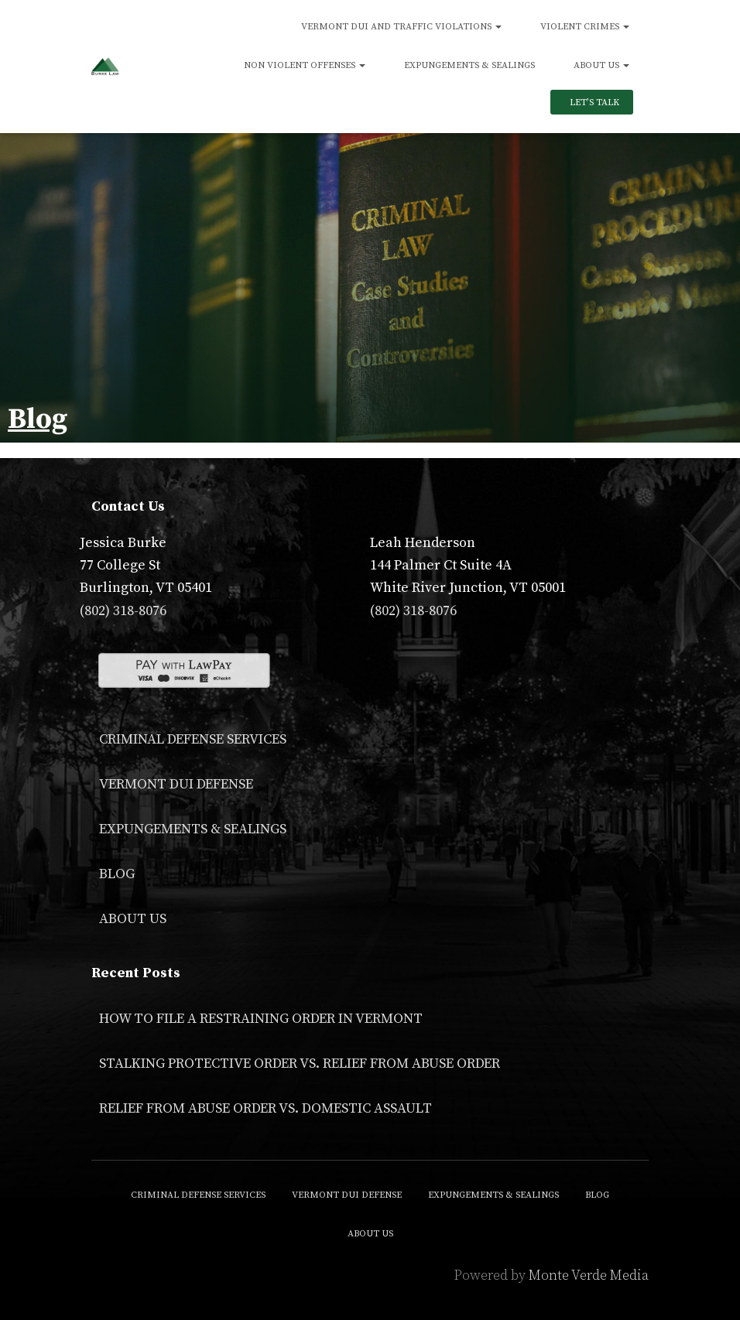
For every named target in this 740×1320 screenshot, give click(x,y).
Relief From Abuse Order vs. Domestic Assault (265, 1108)
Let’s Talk (593, 102)
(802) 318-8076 (123, 611)
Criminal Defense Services (192, 739)
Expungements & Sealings (469, 65)
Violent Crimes (584, 26)
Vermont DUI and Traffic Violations (401, 26)
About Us (601, 65)
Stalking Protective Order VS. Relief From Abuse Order (299, 1063)
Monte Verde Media (589, 1275)
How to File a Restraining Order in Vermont (261, 1019)
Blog (117, 874)
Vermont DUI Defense (176, 784)
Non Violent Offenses (304, 65)
